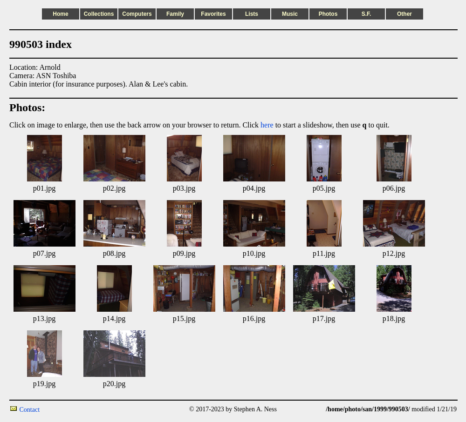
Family (175, 14)
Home (60, 14)
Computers (136, 14)
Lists (251, 14)
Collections (99, 14)
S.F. (366, 14)
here (267, 125)
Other (404, 14)
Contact (30, 409)
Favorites (213, 14)
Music (290, 14)
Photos (328, 14)
